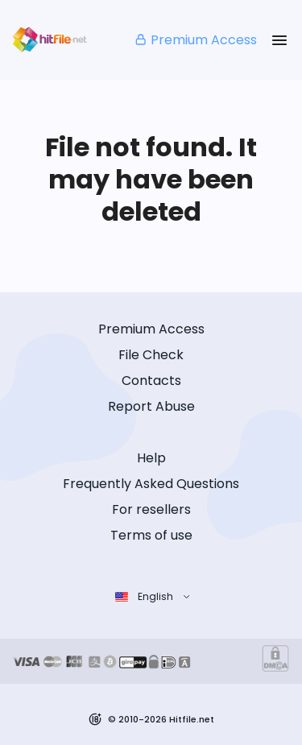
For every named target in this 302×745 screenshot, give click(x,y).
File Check (151, 355)
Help (151, 458)
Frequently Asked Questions (151, 483)
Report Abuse (151, 406)
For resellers (151, 509)
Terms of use (151, 535)
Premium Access (195, 40)
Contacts (151, 380)
